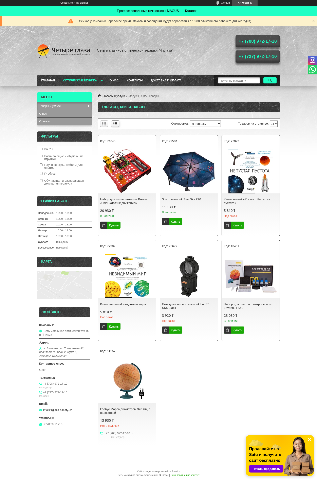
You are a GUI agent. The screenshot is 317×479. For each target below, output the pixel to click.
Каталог (191, 11)
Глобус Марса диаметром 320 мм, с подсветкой (125, 410)
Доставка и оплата (166, 80)
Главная (48, 80)
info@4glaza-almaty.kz (57, 410)
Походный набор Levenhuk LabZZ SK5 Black (185, 305)
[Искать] (270, 80)
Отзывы (44, 121)
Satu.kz (176, 471)
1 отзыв (225, 2)
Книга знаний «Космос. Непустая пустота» (247, 201)
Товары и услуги (114, 96)
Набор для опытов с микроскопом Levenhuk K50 (248, 305)
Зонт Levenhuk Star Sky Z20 (181, 199)
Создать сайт (67, 2)
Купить (113, 225)
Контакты (135, 80)
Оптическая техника (80, 80)
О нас (114, 80)
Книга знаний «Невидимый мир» (123, 304)
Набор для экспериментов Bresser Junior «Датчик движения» (124, 201)
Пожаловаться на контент (184, 475)
